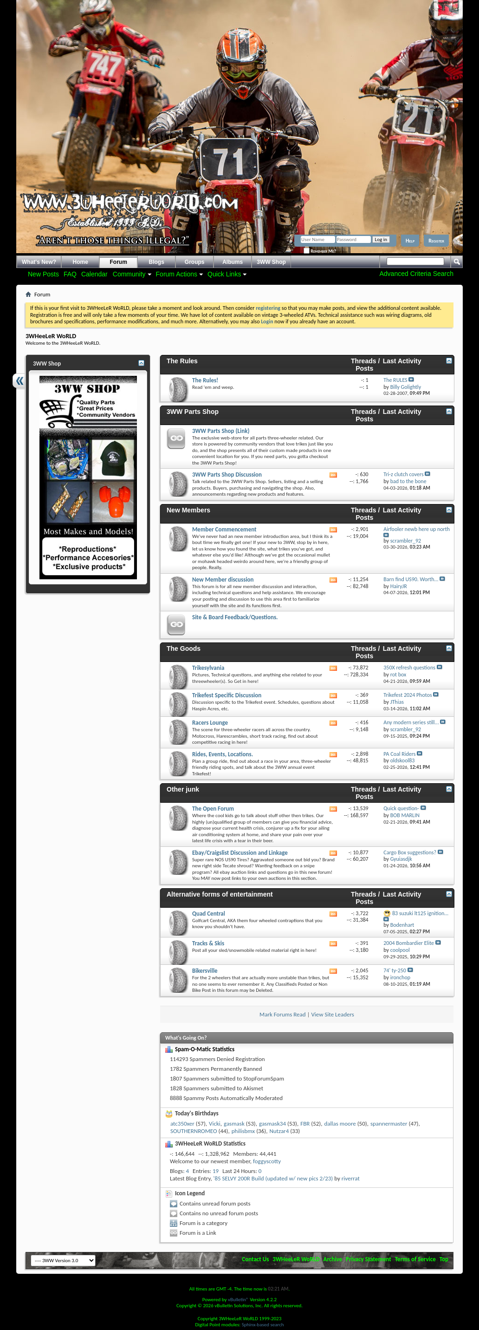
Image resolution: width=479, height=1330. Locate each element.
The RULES (395, 380)
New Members (188, 510)
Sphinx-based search (263, 1325)
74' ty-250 (394, 970)
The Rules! (205, 380)
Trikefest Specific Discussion (226, 695)
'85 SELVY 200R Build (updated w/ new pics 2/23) (273, 1178)
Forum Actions (176, 274)
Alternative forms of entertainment (220, 894)
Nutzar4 (279, 1130)
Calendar (94, 274)
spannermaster (389, 1123)
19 (216, 1170)
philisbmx (243, 1130)
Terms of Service (415, 1259)
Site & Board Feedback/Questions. (235, 617)
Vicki (214, 1123)
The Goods (184, 648)
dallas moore (340, 1123)
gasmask (234, 1123)
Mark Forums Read (282, 1014)
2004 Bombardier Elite (408, 943)
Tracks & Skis (208, 943)
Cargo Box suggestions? (409, 852)
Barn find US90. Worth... (410, 579)
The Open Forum (213, 808)
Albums (232, 262)
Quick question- (401, 808)
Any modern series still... (411, 722)
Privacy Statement (368, 1259)
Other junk (183, 789)
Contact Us (255, 1259)
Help (410, 240)
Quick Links (224, 274)
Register (436, 240)
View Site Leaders (332, 1014)
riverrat (351, 1178)
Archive (333, 1259)
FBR (305, 1123)
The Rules (182, 361)
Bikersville (205, 970)
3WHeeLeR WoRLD (295, 1259)
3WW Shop (271, 262)
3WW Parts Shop (193, 411)
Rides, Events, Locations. (222, 754)
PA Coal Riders (399, 754)
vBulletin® (238, 1300)
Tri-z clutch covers (403, 474)
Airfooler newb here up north (416, 529)
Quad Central (208, 913)
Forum (118, 262)
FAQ (70, 274)
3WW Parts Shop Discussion (227, 474)
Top (444, 1259)
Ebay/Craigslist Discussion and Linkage (240, 852)
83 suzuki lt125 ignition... (420, 913)
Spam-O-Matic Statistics (204, 1049)
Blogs (156, 262)
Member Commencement (224, 529)
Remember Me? (320, 251)
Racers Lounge (210, 722)
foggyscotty (267, 1161)
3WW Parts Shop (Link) (220, 430)
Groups (195, 262)
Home (80, 262)
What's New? (39, 262)
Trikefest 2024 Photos (407, 695)
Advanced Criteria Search (416, 273)
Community (129, 274)
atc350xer (182, 1123)
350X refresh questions (409, 667)
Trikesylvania (208, 667)
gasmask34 (272, 1123)
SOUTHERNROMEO (193, 1130)
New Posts (43, 274)
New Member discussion (223, 579)
